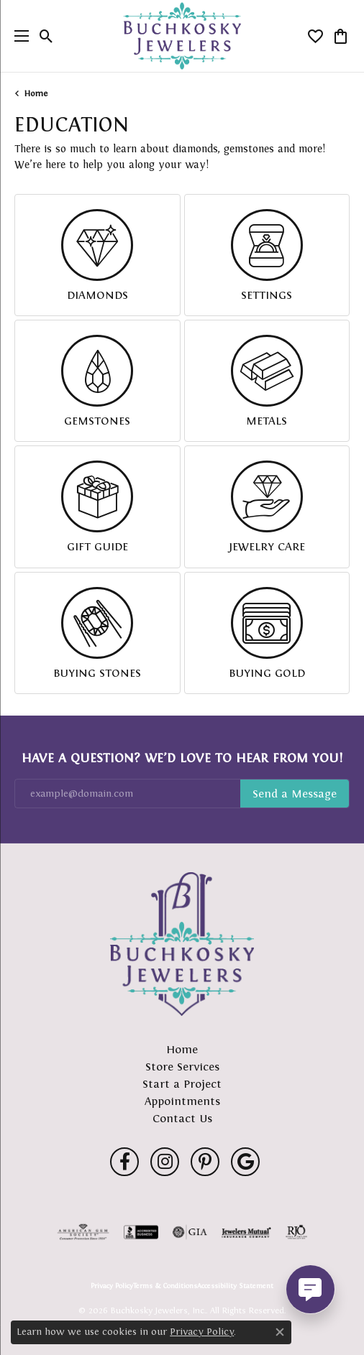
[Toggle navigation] (18, 36)
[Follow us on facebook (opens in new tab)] (124, 1161)
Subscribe (294, 794)
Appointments (182, 1101)
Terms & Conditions (165, 1286)
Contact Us (182, 1118)
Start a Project (182, 1084)
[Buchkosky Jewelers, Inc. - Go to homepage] (182, 944)
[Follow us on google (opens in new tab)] (245, 1161)
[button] (46, 36)
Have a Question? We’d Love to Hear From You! (182, 758)
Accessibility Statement (235, 1286)
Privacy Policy (112, 1286)
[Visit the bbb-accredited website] (141, 1232)
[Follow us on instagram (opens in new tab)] (164, 1161)
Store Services (182, 1066)
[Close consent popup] (280, 1332)
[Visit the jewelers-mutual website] (246, 1232)
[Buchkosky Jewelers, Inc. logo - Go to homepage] (182, 36)
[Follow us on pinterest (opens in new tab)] (205, 1161)
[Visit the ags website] (83, 1232)
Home (35, 93)
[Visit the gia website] (190, 1232)
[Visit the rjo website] (296, 1232)
